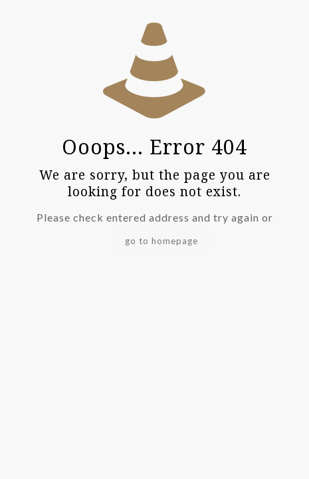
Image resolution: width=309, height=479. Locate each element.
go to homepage (161, 241)
